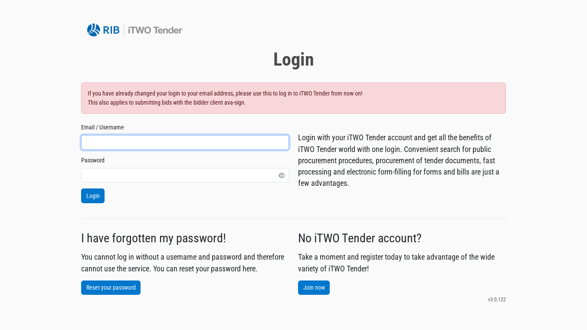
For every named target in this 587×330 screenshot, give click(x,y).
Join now (314, 287)
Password (93, 160)
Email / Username (102, 127)
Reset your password (111, 287)
